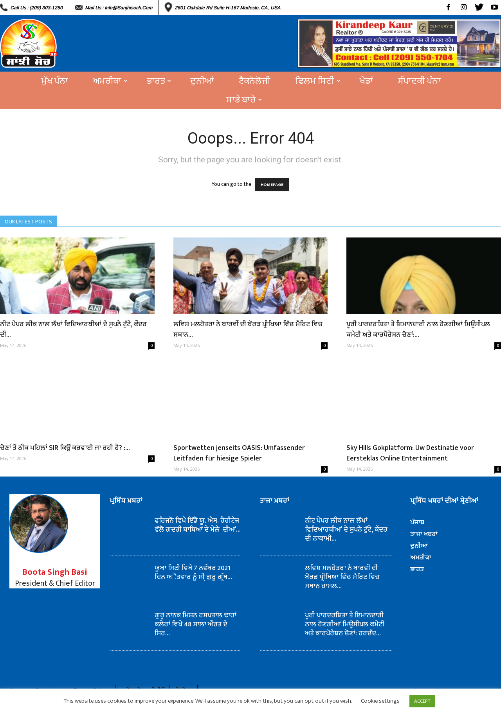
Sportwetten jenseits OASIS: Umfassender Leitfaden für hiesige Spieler (239, 453)
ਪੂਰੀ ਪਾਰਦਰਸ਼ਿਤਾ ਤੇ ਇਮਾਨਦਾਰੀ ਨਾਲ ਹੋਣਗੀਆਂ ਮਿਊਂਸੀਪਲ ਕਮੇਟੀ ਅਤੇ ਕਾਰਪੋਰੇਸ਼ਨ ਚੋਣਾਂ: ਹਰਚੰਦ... (344, 624)
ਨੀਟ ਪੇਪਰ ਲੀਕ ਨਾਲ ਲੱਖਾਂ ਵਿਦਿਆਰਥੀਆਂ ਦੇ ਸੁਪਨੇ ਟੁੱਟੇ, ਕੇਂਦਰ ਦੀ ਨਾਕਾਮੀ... (346, 530)
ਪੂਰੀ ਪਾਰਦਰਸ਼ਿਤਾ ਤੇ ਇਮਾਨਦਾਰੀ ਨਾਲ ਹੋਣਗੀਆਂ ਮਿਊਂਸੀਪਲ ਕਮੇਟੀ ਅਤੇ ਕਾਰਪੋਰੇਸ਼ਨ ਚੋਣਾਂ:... (418, 329)
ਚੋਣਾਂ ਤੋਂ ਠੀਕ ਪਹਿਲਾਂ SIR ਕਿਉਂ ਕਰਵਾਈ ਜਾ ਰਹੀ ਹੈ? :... (65, 448)
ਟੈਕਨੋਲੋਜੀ (254, 81)
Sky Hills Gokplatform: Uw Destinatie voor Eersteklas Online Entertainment (410, 453)
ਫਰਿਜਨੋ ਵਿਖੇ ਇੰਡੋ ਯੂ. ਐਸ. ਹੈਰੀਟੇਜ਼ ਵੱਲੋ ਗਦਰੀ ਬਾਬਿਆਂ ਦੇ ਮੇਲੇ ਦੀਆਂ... (198, 525)
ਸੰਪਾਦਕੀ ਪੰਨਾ (419, 81)
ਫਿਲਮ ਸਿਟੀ (318, 81)
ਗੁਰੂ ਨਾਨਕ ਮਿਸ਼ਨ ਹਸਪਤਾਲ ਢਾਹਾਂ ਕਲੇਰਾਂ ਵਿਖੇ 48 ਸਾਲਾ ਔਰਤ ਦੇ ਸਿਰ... (195, 624)
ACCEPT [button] (422, 701)
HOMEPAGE (272, 184)
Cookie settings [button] (380, 701)
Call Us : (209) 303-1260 (36, 8)
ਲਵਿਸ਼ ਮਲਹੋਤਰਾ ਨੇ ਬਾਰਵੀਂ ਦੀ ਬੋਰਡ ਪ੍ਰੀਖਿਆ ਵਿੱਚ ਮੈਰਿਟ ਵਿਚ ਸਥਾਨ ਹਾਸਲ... (342, 577)
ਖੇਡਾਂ (366, 81)
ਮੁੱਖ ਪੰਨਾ (54, 81)
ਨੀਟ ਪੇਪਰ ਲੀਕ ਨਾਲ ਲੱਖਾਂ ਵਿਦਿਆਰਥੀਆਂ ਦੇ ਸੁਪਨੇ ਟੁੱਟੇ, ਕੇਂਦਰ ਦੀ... (73, 329)
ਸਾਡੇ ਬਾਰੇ (244, 100)
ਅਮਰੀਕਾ (110, 81)
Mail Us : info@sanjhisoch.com (118, 8)
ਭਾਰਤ (159, 81)
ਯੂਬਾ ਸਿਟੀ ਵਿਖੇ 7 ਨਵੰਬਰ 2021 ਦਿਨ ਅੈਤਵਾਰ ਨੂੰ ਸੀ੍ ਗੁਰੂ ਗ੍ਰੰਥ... (193, 572)
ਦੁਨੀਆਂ (202, 81)
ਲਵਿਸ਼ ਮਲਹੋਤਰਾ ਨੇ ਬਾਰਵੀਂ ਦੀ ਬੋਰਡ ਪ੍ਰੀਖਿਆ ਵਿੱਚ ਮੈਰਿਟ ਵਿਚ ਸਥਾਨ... (248, 329)
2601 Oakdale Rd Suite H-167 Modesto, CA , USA (227, 8)
